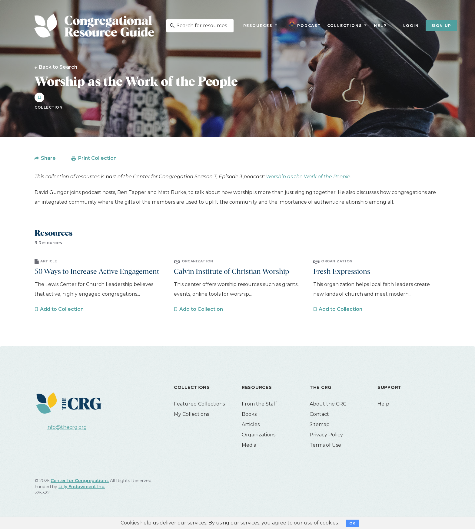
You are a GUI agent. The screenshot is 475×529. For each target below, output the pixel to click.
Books (249, 414)
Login (411, 25)
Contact (319, 414)
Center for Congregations (80, 480)
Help (380, 25)
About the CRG (328, 404)
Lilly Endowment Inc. (81, 486)
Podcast (305, 24)
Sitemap (320, 424)
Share (48, 158)
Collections (344, 25)
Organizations (258, 435)
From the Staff (259, 404)
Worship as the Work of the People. (308, 176)
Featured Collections (199, 404)
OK (352, 523)
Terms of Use (325, 445)
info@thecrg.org (67, 427)
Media (249, 445)
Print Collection (97, 158)
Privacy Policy (326, 435)
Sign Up (441, 25)
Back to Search (58, 67)
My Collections (191, 414)
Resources (257, 25)
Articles (251, 424)
